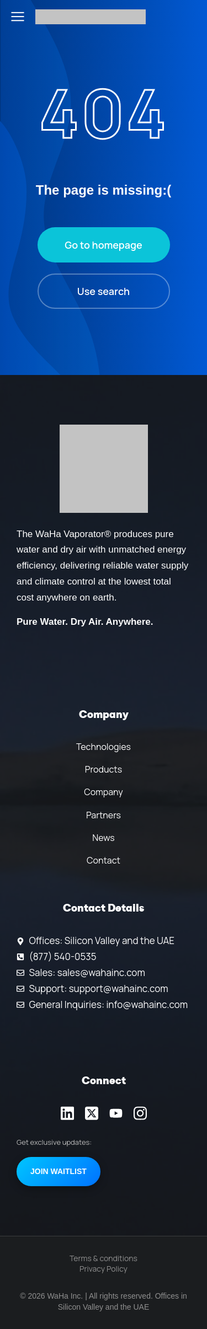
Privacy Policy (103, 1268)
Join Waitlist (58, 1171)
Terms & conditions (103, 1258)
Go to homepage (103, 244)
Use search (103, 291)
